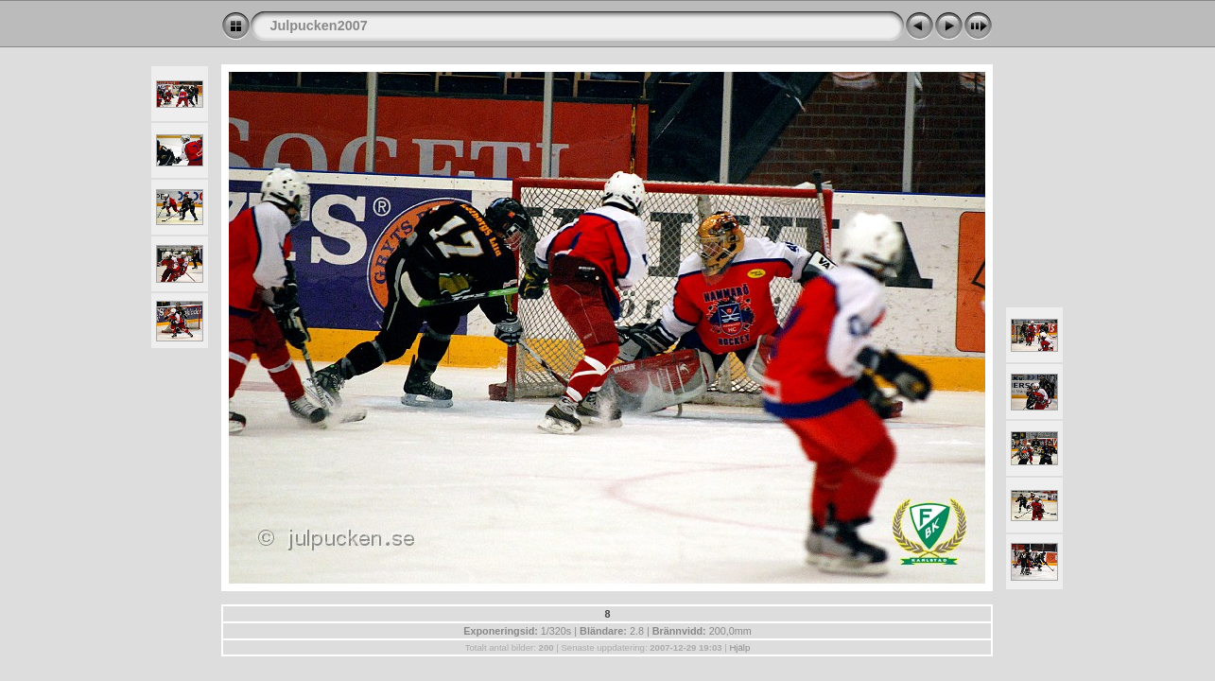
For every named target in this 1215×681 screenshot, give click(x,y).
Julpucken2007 (318, 25)
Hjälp (739, 647)
